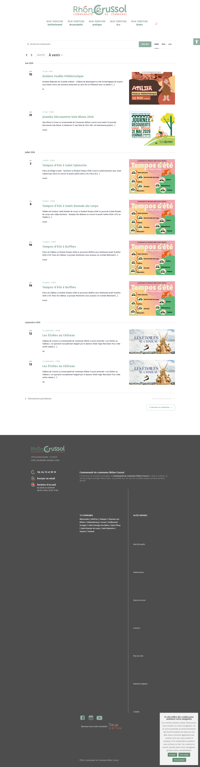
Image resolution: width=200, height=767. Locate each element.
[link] (196, 41)
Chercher (145, 44)
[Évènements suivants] (31, 55)
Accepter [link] (172, 755)
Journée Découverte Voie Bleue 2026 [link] (68, 117)
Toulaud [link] (91, 531)
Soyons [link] (83, 531)
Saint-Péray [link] (115, 525)
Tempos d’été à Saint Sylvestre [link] (64, 165)
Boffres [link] (94, 519)
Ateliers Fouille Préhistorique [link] (63, 76)
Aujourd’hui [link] (41, 55)
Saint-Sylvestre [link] (108, 528)
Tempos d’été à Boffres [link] (59, 246)
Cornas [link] (103, 522)
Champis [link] (103, 519)
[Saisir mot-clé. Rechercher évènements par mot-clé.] (82, 44)
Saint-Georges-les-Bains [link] (98, 525)
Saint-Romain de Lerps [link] (90, 528)
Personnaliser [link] (179, 760)
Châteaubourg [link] (93, 522)
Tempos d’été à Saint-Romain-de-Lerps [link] (70, 206)
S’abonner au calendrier (159, 407)
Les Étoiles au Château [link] (58, 335)
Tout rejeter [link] (184, 755)
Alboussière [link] (85, 519)
